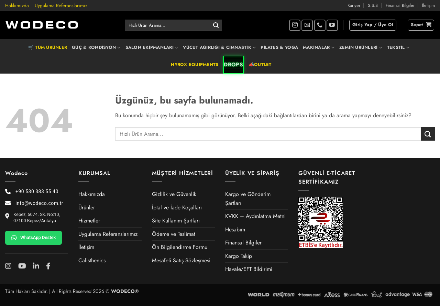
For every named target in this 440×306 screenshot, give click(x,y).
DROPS (233, 64)
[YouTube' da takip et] (332, 25)
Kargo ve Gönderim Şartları (248, 198)
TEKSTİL (398, 47)
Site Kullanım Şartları (176, 221)
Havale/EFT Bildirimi (248, 269)
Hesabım (235, 229)
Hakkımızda (17, 5)
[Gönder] (216, 25)
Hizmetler (89, 221)
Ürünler (86, 207)
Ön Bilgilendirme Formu (179, 247)
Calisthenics (92, 260)
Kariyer (354, 5)
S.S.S (373, 5)
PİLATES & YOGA (279, 47)
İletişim (428, 5)
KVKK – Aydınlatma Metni (255, 216)
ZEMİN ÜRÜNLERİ (360, 47)
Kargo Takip (238, 256)
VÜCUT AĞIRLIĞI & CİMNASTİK (219, 47)
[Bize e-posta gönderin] (307, 25)
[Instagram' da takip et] (294, 25)
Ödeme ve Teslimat (173, 234)
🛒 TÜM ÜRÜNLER (47, 47)
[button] (372, 25)
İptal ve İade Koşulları (177, 207)
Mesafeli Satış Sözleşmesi (181, 260)
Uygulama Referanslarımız (61, 5)
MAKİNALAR (318, 47)
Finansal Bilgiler (400, 5)
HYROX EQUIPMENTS (194, 64)
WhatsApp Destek (33, 237)
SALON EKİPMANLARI (151, 47)
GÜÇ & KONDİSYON (96, 47)
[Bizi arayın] (320, 25)
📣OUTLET (260, 64)
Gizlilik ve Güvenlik (174, 194)
